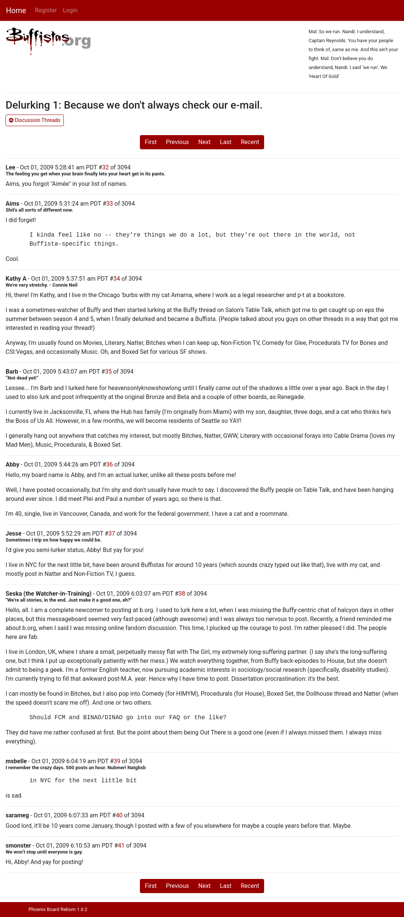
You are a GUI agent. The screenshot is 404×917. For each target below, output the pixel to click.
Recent (250, 142)
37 (111, 533)
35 (108, 371)
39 (117, 761)
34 (116, 278)
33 (109, 203)
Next (204, 142)
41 (121, 845)
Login (70, 10)
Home (16, 10)
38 (181, 593)
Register (46, 10)
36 (109, 464)
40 (119, 815)
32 (105, 167)
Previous (177, 142)
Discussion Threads (34, 120)
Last (226, 142)
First (151, 142)
